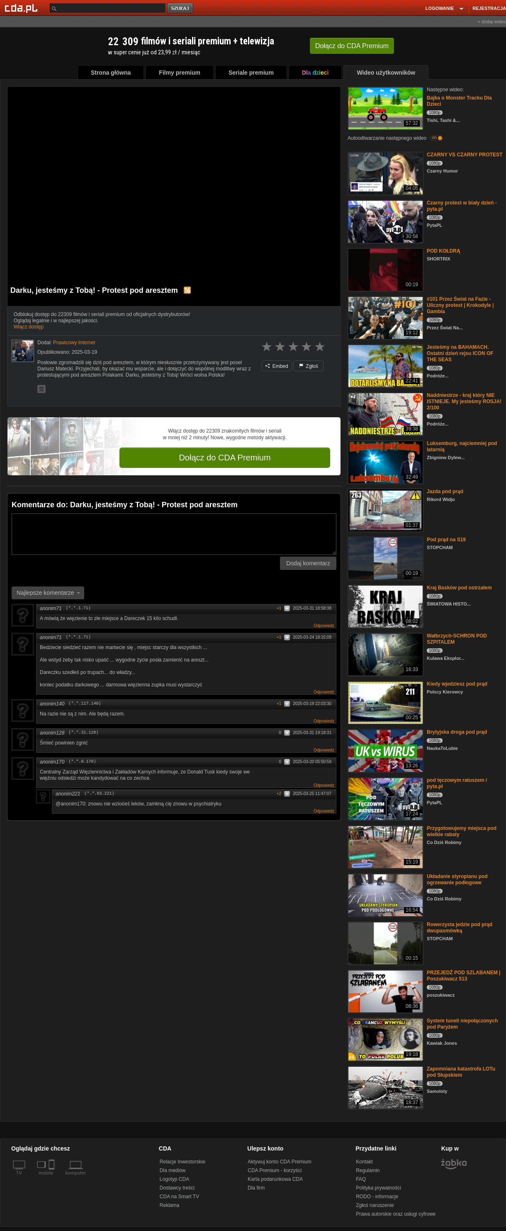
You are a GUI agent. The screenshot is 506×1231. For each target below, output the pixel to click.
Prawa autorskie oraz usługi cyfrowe (395, 1214)
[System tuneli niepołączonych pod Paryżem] (385, 1039)
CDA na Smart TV (179, 1196)
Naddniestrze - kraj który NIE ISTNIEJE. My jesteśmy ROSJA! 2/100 (464, 401)
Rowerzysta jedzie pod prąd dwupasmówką (459, 928)
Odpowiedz (324, 625)
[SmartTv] (52, 1178)
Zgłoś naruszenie (375, 1205)
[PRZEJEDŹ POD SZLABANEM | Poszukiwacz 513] (385, 991)
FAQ (361, 1179)
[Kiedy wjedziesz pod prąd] (385, 702)
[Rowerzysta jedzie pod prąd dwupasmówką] (385, 942)
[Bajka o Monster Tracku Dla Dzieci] (385, 108)
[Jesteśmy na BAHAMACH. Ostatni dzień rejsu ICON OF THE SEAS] (385, 365)
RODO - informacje (377, 1196)
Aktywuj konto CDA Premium (279, 1162)
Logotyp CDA (174, 1179)
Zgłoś (308, 366)
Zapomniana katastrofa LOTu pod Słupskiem (461, 1072)
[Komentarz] (174, 534)
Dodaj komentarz (308, 563)
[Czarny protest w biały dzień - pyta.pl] (385, 221)
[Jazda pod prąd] (385, 509)
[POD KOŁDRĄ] (385, 269)
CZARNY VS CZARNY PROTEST (464, 155)
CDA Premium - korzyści (275, 1170)
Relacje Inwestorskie (182, 1162)
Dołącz (352, 45)
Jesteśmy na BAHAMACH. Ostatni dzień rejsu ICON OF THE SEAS (460, 353)
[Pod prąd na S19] (385, 558)
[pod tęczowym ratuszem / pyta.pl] (385, 798)
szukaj (181, 8)
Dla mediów (173, 1170)
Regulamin (368, 1170)
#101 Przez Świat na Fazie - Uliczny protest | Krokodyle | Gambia (460, 305)
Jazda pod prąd (445, 491)
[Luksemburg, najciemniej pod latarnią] (385, 461)
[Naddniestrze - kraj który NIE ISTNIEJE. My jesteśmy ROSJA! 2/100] (385, 413)
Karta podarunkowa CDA (275, 1179)
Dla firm (256, 1188)
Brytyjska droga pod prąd (457, 732)
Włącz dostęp (29, 327)
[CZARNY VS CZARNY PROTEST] (385, 173)
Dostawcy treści (177, 1188)
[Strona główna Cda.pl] (22, 8)
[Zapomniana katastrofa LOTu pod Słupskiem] (385, 1087)
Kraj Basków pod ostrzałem (459, 588)
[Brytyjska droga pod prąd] (385, 750)
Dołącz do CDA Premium (224, 457)
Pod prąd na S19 (446, 540)
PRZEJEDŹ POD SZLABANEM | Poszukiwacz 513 (463, 976)
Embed (276, 366)
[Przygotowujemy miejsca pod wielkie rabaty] (385, 846)
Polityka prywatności (378, 1188)
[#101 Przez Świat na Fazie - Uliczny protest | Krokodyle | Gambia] (385, 317)
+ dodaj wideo (492, 21)
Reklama (169, 1205)
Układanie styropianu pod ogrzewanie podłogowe (457, 879)
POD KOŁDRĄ (443, 251)
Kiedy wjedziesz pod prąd (457, 684)
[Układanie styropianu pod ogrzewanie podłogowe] (385, 894)
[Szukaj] (107, 8)
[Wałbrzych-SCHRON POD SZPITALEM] (385, 654)
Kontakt (364, 1162)
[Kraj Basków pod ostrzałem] (385, 606)
